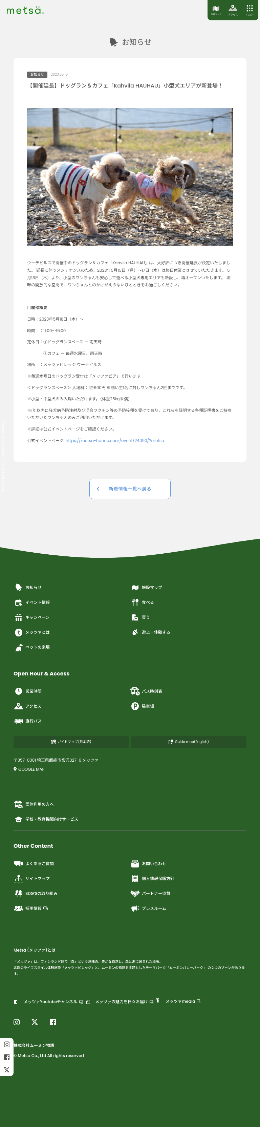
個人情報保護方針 (152, 879)
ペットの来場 (32, 647)
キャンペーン (31, 617)
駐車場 (142, 706)
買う (140, 617)
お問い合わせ (148, 864)
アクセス (27, 706)
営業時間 (28, 691)
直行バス (28, 721)
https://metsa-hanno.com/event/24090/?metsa (115, 440)
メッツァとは (32, 632)
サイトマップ (32, 879)
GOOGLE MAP (29, 769)
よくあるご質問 (34, 864)
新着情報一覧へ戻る (130, 488)
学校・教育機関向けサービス (46, 819)
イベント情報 (32, 602)
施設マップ (146, 588)
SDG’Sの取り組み (36, 894)
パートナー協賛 (150, 894)
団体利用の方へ (34, 804)
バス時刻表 (146, 691)
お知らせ (28, 588)
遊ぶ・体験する (150, 632)
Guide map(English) (189, 741)
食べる (142, 602)
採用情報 (31, 908)
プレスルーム (148, 908)
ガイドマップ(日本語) (71, 741)
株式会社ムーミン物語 (34, 1045)
